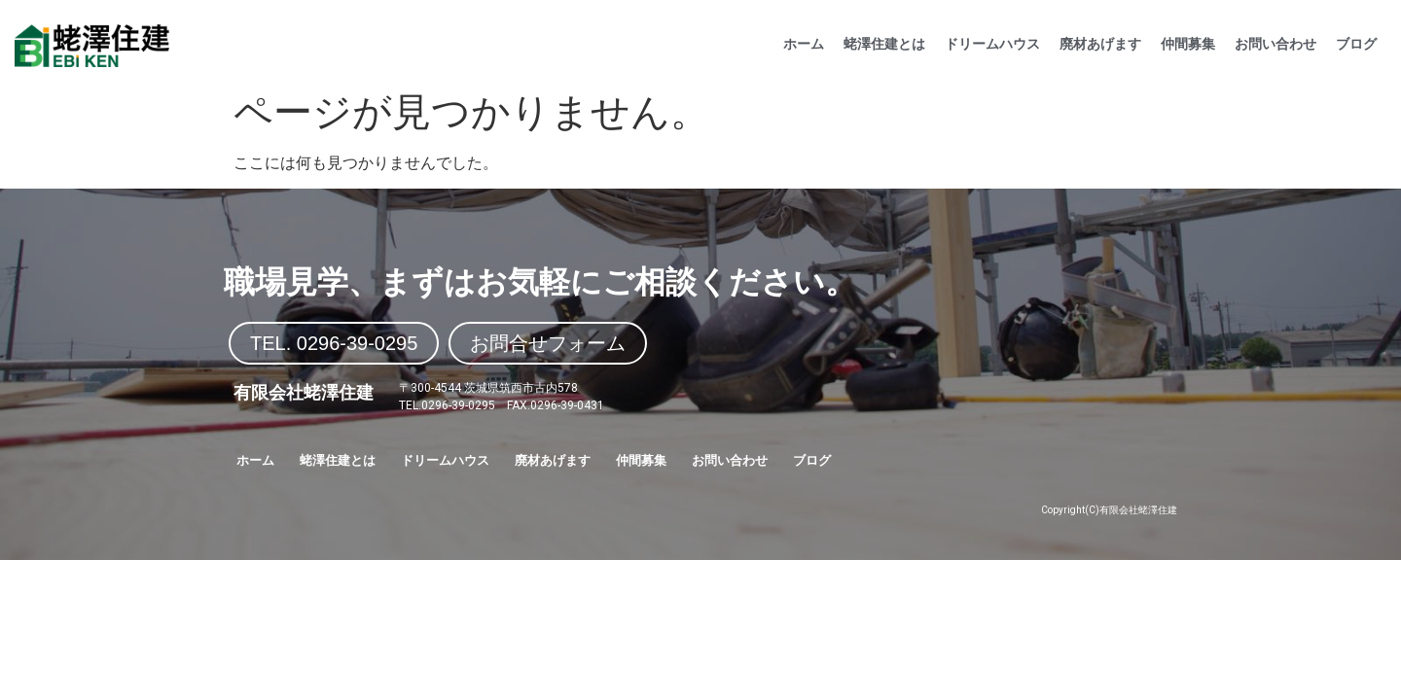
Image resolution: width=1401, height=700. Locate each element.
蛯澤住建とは (884, 44)
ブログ (1356, 44)
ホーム (803, 44)
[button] (334, 343)
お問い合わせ (1275, 44)
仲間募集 (1188, 44)
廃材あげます (1100, 44)
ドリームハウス (992, 44)
